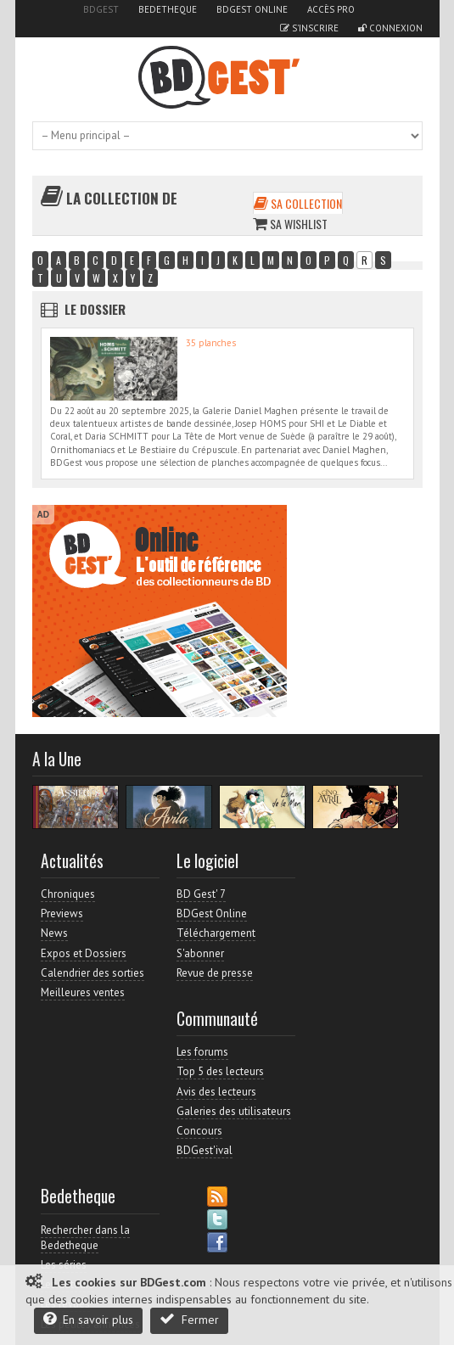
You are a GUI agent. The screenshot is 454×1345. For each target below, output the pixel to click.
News (54, 933)
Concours (199, 1131)
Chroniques (68, 894)
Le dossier (95, 309)
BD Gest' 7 (201, 894)
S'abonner (200, 953)
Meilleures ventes (83, 992)
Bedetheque (167, 9)
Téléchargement (216, 933)
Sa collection (298, 203)
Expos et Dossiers (83, 953)
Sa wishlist (290, 224)
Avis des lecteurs (216, 1091)
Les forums (202, 1052)
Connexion (390, 28)
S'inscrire (309, 28)
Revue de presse (215, 973)
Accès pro (331, 9)
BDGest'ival (205, 1150)
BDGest (101, 9)
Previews (62, 913)
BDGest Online (252, 9)
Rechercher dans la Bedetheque (85, 1238)
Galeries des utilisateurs (234, 1111)
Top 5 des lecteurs (220, 1071)
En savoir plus (88, 1319)
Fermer (189, 1319)
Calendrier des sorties (92, 973)
